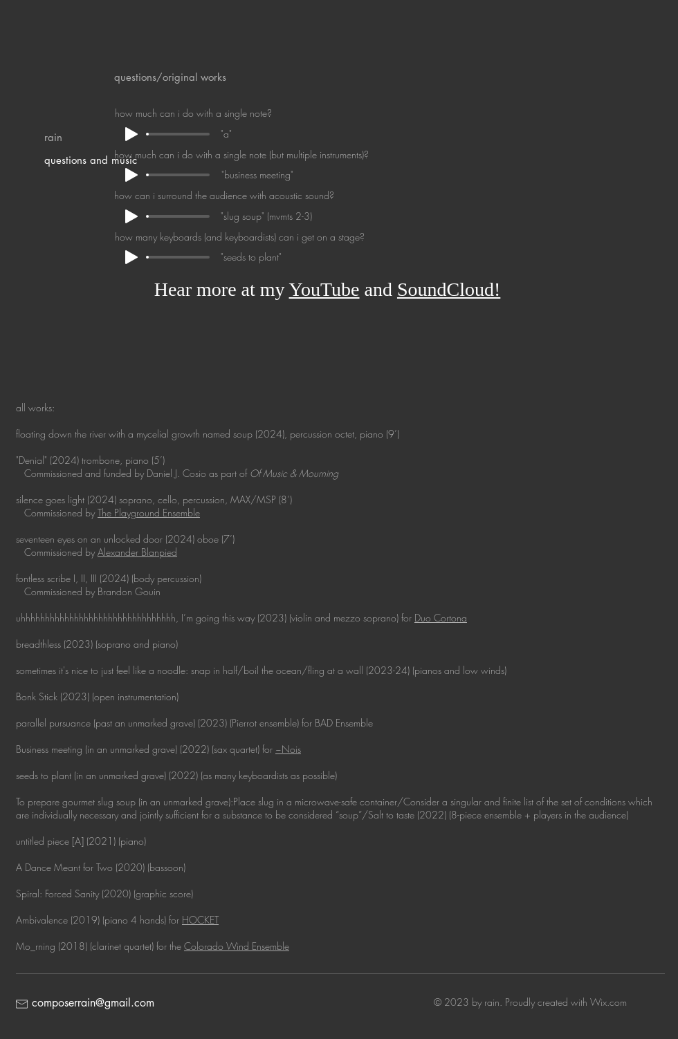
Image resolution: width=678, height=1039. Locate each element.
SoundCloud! (448, 289)
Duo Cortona (440, 617)
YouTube (324, 289)
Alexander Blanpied (137, 552)
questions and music (90, 160)
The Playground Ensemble (149, 512)
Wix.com (608, 1002)
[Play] (131, 175)
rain (53, 137)
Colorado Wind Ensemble (236, 946)
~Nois (288, 749)
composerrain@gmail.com (93, 1002)
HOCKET (200, 919)
